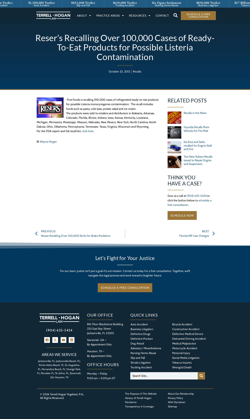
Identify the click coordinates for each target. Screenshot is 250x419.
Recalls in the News (195, 113)
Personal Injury (181, 353)
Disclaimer (131, 402)
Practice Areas (110, 16)
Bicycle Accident (182, 324)
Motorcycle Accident (184, 348)
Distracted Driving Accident (189, 338)
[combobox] (164, 375)
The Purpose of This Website (141, 393)
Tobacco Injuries (182, 362)
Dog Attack (137, 343)
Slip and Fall (138, 357)
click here (87, 131)
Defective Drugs (140, 334)
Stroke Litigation (141, 362)
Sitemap (172, 406)
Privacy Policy (175, 398)
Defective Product (142, 338)
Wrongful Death (182, 367)
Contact (162, 15)
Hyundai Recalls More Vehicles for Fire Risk (196, 128)
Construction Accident (185, 329)
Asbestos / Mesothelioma (146, 348)
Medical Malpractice (184, 343)
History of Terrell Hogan (138, 398)
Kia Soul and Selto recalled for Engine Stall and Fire (198, 145)
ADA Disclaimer (176, 402)
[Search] (201, 375)
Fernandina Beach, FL (53, 369)
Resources (140, 16)
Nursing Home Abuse (143, 353)
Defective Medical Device (187, 334)
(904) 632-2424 (196, 195)
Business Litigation (142, 329)
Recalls (137, 71)
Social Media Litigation (186, 357)
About (84, 16)
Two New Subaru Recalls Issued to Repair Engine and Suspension (198, 160)
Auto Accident (139, 324)
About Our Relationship (181, 393)
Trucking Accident (141, 367)
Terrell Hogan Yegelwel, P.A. (67, 394)
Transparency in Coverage (139, 406)
